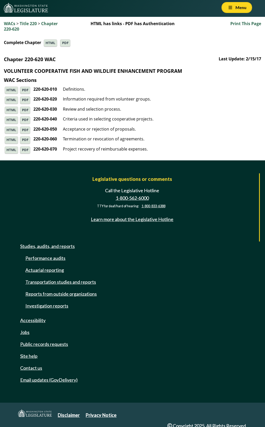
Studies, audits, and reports (47, 246)
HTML (50, 43)
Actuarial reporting (44, 270)
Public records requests (44, 344)
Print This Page (245, 23)
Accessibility (33, 320)
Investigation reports (46, 306)
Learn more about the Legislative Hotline (132, 219)
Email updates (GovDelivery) (49, 380)
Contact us (31, 368)
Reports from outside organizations (61, 294)
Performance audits (45, 258)
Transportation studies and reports (60, 282)
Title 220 (28, 23)
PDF (65, 43)
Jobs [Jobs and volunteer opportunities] (25, 332)
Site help (29, 356)
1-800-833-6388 (153, 206)
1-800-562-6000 (132, 198)
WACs (9, 23)
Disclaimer (69, 415)
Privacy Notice (101, 415)
